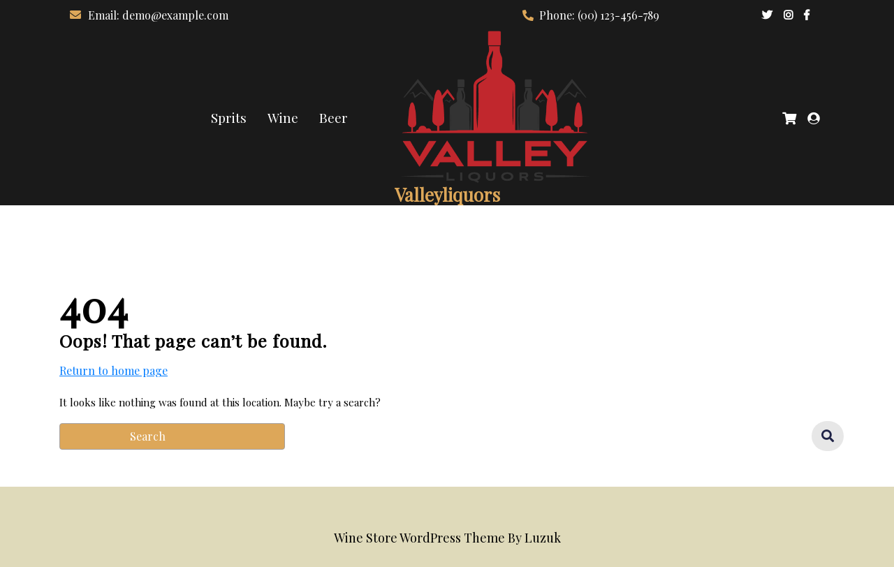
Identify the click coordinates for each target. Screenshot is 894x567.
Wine (283, 117)
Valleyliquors (447, 194)
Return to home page (113, 370)
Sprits (229, 117)
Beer (333, 117)
